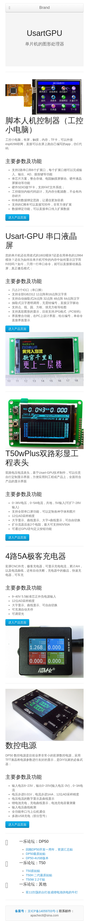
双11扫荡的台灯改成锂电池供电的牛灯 (52, 892)
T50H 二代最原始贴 (39, 875)
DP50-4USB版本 (37, 858)
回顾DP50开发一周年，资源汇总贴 (49, 849)
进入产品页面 (17, 217)
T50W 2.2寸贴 (35, 879)
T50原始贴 (33, 871)
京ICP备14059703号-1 (37, 911)
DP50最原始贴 (35, 853)
